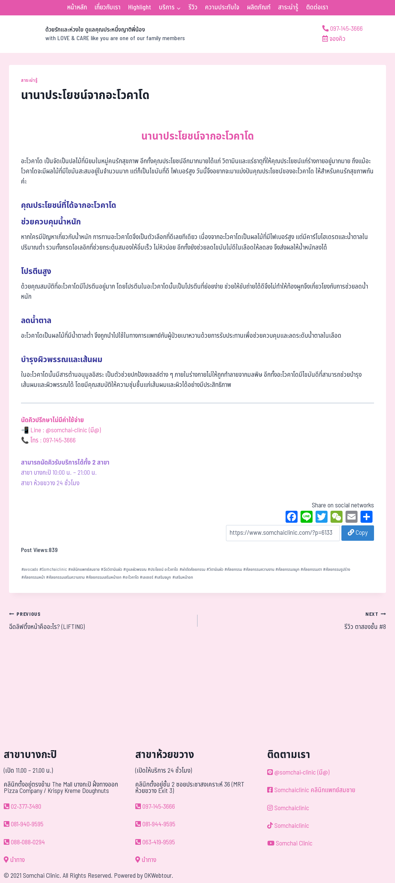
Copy (358, 533)
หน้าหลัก (77, 7)
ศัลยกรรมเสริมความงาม (65, 577)
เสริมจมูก (162, 577)
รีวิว (193, 7)
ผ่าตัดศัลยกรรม (192, 569)
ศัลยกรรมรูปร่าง (336, 569)
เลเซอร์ (146, 577)
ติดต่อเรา (317, 7)
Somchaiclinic (53, 569)
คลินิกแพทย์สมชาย (84, 569)
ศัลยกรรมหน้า (33, 577)
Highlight (139, 7)
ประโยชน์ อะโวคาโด (163, 569)
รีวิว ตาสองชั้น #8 (295, 620)
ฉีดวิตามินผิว (111, 569)
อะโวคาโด (131, 577)
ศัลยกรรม (233, 569)
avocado (29, 569)
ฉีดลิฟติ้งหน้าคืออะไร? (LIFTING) (100, 620)
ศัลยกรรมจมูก (287, 569)
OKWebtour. (158, 876)
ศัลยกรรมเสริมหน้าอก (103, 577)
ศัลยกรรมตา (311, 569)
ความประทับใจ (222, 7)
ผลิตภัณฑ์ (259, 7)
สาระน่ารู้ (288, 7)
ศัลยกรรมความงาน (258, 569)
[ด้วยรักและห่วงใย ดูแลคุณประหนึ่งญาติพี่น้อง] (97, 34)
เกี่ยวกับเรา (107, 7)
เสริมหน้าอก (182, 577)
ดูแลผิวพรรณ (135, 569)
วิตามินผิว (214, 569)
